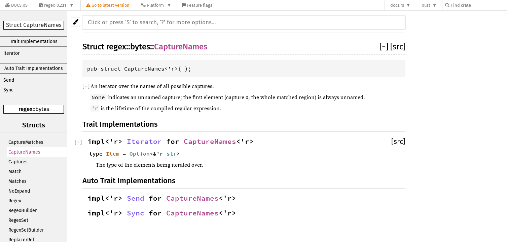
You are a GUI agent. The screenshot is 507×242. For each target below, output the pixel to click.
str (172, 153)
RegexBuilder (22, 210)
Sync (8, 90)
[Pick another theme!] (75, 22)
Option (140, 153)
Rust (426, 5)
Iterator (11, 53)
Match (15, 171)
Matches (17, 181)
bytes (42, 109)
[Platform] (156, 5)
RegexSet (18, 220)
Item (112, 153)
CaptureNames (24, 152)
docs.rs (397, 5)
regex (26, 109)
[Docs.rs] (16, 5)
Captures (18, 162)
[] (384, 46)
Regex (14, 201)
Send (8, 80)
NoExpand (19, 191)
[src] (397, 46)
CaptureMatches (25, 142)
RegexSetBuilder (26, 230)
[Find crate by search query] (478, 5)
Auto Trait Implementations (33, 68)
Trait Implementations (34, 41)
